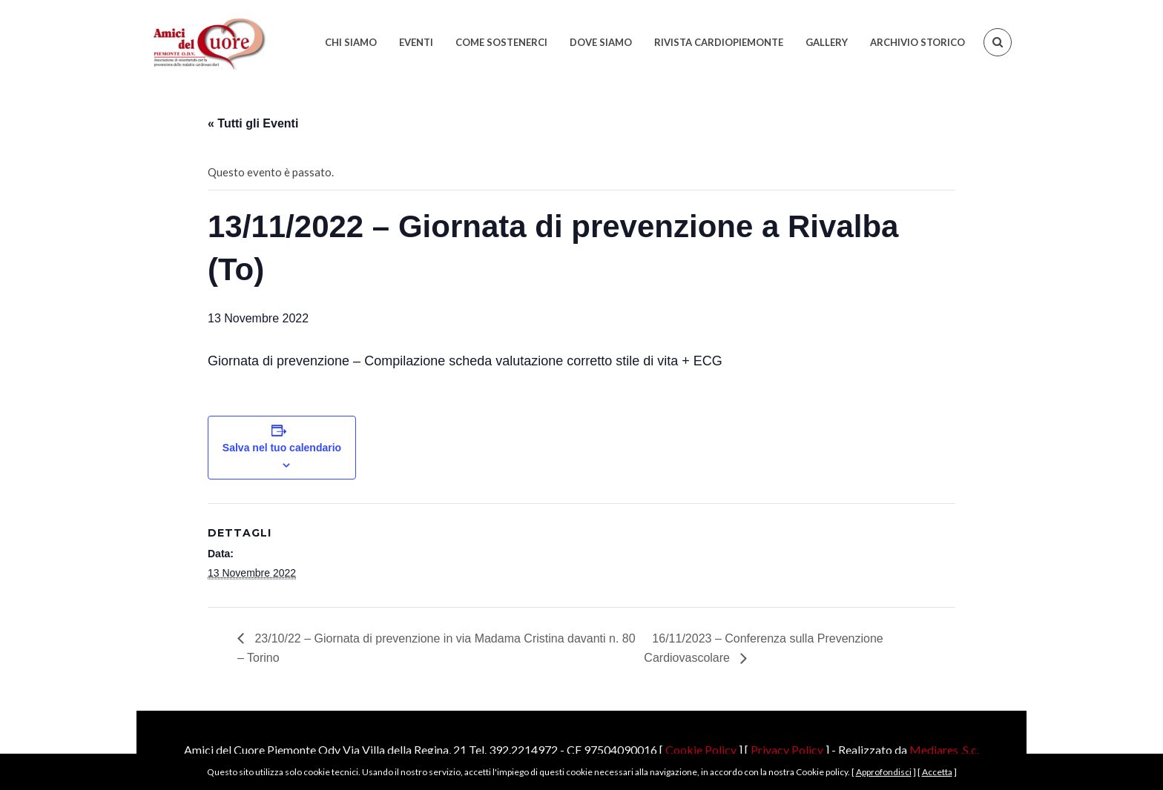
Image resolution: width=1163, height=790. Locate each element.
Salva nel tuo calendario (282, 448)
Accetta (937, 771)
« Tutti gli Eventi (253, 123)
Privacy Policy (787, 750)
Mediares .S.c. (944, 750)
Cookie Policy (701, 750)
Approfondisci (884, 771)
